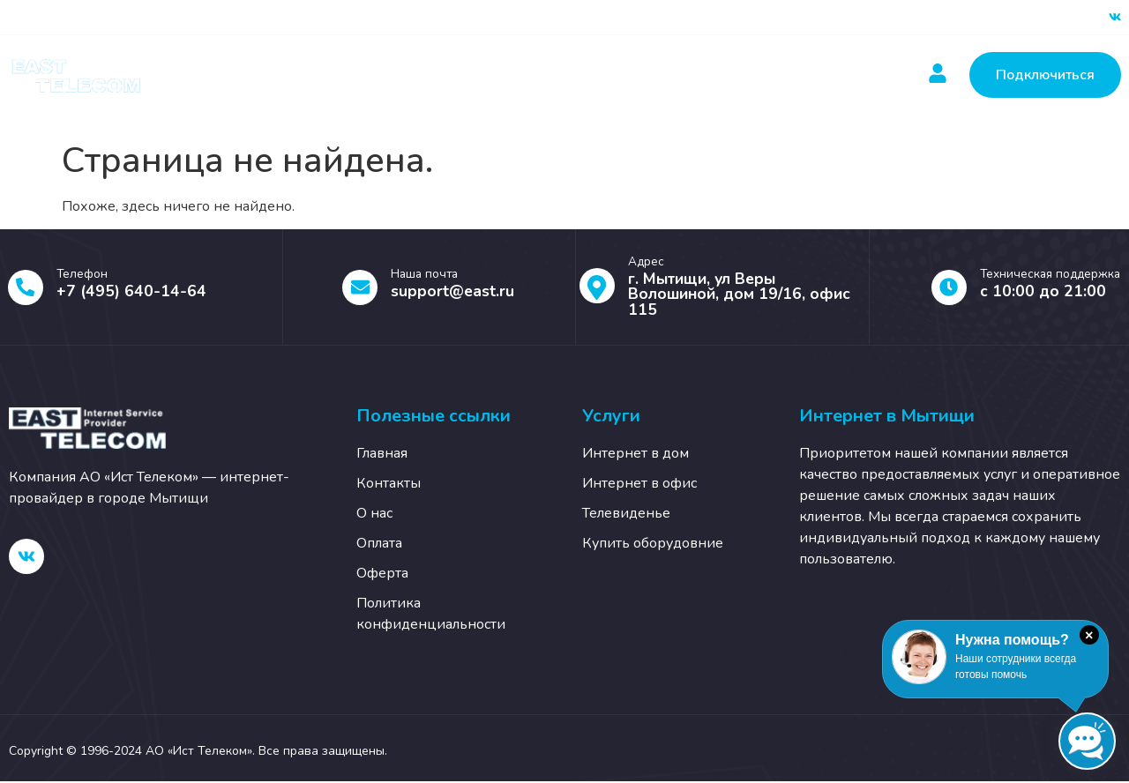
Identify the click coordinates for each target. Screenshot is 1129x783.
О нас (781, 75)
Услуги (379, 75)
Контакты (688, 75)
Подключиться (1045, 75)
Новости (586, 75)
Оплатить (485, 75)
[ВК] (1115, 18)
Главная (279, 75)
